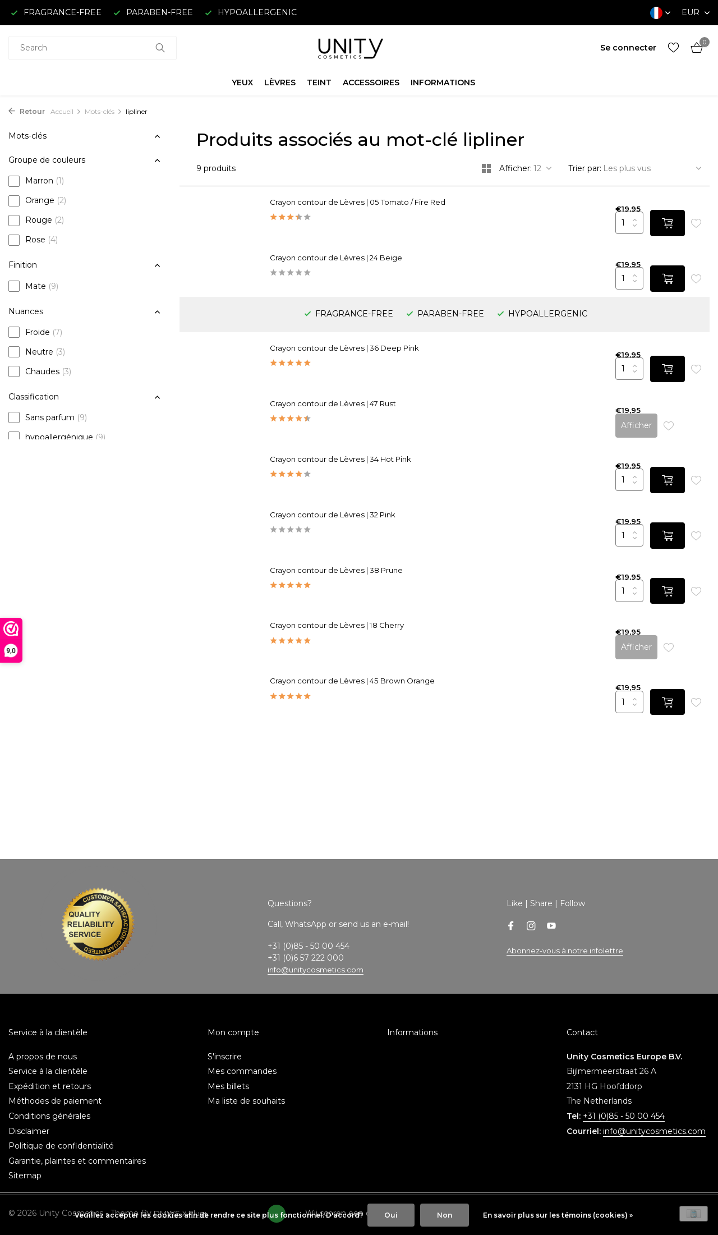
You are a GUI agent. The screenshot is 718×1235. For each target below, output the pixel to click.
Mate (33, 286)
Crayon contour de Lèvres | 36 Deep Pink (374, 313)
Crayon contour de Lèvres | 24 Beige (366, 260)
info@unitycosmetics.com (319, 958)
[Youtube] (551, 915)
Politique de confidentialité (61, 1135)
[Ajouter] (660, 226)
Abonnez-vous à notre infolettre (569, 939)
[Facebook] (511, 915)
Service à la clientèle (48, 1060)
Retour (26, 111)
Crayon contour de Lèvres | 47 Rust (363, 366)
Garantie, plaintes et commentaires (77, 1150)
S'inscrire (225, 1045)
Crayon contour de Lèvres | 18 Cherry (367, 612)
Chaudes (39, 371)
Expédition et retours (49, 1075)
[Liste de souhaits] (673, 48)
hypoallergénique (56, 437)
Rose (33, 240)
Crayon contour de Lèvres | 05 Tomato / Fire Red (389, 203)
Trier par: (584, 168)
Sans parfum (47, 417)
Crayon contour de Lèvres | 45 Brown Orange (382, 665)
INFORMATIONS (443, 82)
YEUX (242, 82)
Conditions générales (49, 1105)
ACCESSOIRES (371, 82)
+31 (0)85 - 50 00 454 (624, 1105)
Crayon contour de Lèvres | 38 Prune (366, 559)
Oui (391, 1215)
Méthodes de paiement (55, 1090)
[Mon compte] (628, 48)
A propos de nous (42, 1045)
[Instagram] (531, 915)
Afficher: (515, 168)
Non (444, 1215)
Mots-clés (103, 111)
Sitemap (25, 1164)
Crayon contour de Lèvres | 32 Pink (362, 471)
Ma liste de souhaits (246, 1090)
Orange (37, 200)
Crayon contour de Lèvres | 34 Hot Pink (371, 419)
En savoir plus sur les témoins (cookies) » (558, 1215)
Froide (35, 332)
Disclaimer (28, 1119)
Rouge (36, 220)
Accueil (65, 111)
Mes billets (228, 1075)
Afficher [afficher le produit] (629, 384)
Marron (36, 181)
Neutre (36, 351)
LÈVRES (280, 82)
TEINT (319, 82)
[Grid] (486, 168)
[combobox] (92, 48)
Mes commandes (242, 1060)
